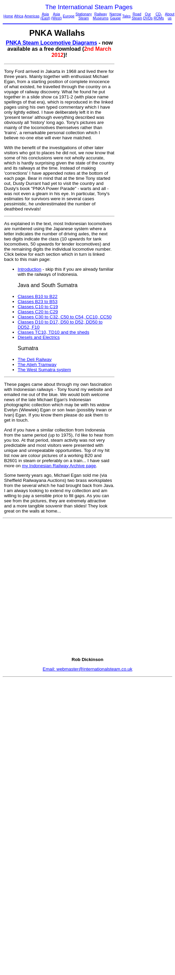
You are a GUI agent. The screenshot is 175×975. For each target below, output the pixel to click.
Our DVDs (148, 16)
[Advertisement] (144, 142)
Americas (31, 16)
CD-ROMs (159, 16)
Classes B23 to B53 (37, 301)
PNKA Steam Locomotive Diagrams (51, 43)
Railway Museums (100, 16)
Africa (18, 16)
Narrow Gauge (115, 16)
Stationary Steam (83, 16)
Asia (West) (56, 16)
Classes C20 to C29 (38, 311)
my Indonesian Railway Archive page (59, 465)
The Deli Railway (35, 359)
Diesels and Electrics (39, 337)
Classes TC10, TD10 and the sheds (53, 332)
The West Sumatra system (44, 369)
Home (8, 16)
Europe (68, 16)
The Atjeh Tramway (37, 364)
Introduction (29, 269)
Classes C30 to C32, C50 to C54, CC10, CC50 (64, 316)
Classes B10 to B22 (37, 296)
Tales (126, 16)
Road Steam (137, 16)
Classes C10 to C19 (38, 306)
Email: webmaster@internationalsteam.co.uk (88, 669)
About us (169, 16)
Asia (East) (45, 16)
